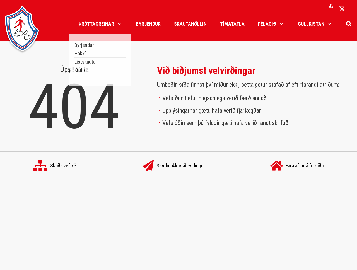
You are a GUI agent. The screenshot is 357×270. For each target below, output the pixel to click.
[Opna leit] (349, 23)
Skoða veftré (54, 166)
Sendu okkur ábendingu (173, 166)
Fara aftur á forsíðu (297, 166)
